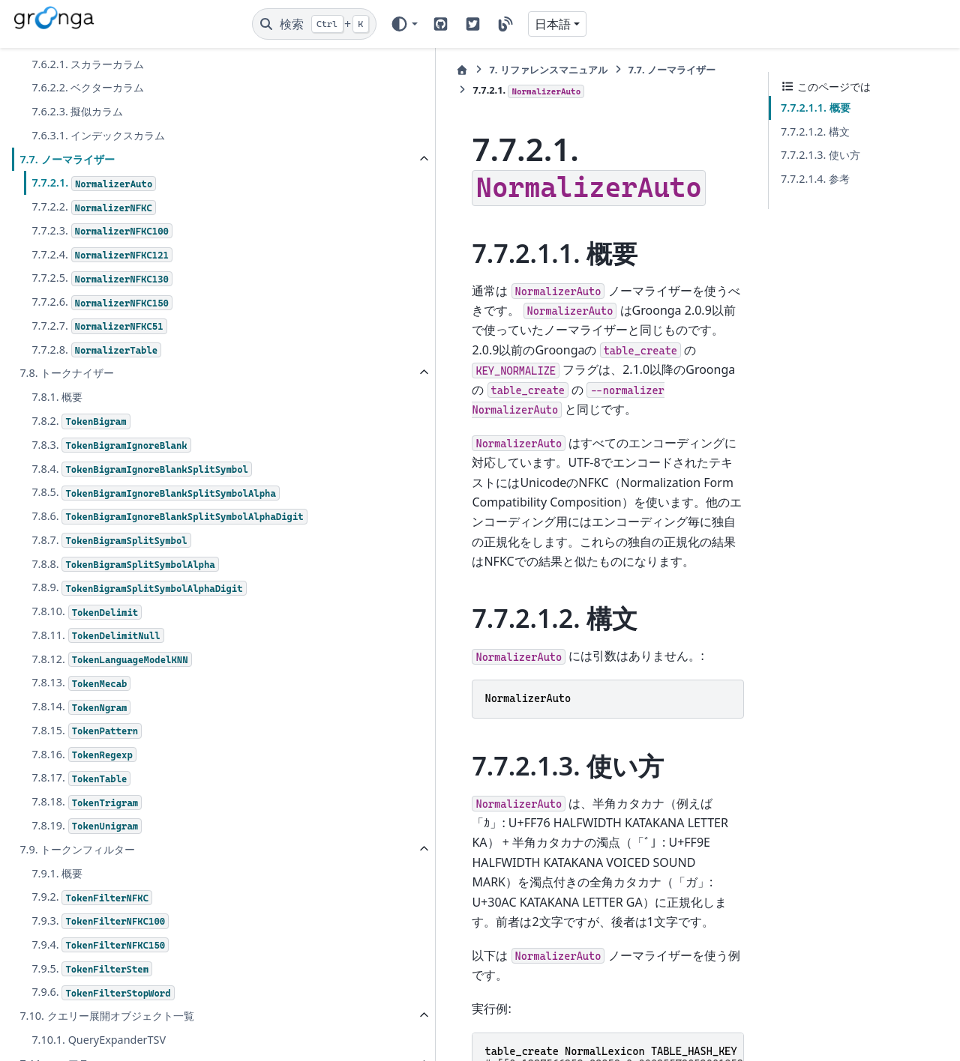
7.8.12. (111, 731)
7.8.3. (111, 445)
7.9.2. (92, 968)
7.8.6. (134, 561)
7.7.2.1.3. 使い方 (820, 155)
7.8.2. (81, 421)
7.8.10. (87, 683)
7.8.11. (98, 707)
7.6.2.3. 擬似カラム (77, 111)
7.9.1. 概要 (57, 944)
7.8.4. (127, 478)
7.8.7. (111, 594)
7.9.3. (100, 992)
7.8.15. (87, 802)
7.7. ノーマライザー (67, 159)
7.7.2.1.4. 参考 (815, 179)
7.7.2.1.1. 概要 (815, 107)
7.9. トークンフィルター (77, 920)
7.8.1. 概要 (57, 397)
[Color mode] (404, 24)
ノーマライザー (475, 69)
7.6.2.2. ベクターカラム (88, 87)
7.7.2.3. (102, 231)
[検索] (314, 24)
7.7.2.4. (102, 255)
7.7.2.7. (99, 326)
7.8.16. (84, 826)
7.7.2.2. (93, 207)
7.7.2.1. (94, 183)
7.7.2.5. (102, 278)
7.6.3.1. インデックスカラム (98, 135)
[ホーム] (266, 70)
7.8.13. (81, 754)
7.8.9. (124, 650)
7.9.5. (92, 1040)
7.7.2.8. (96, 350)
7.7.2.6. (102, 302)
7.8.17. (81, 850)
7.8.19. (87, 897)
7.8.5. (134, 519)
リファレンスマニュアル (352, 69)
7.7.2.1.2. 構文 (815, 131)
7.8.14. (81, 778)
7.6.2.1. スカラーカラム (88, 64)
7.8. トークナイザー (67, 373)
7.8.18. (87, 873)
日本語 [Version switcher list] (553, 24)
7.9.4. (100, 1016)
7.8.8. (125, 618)
